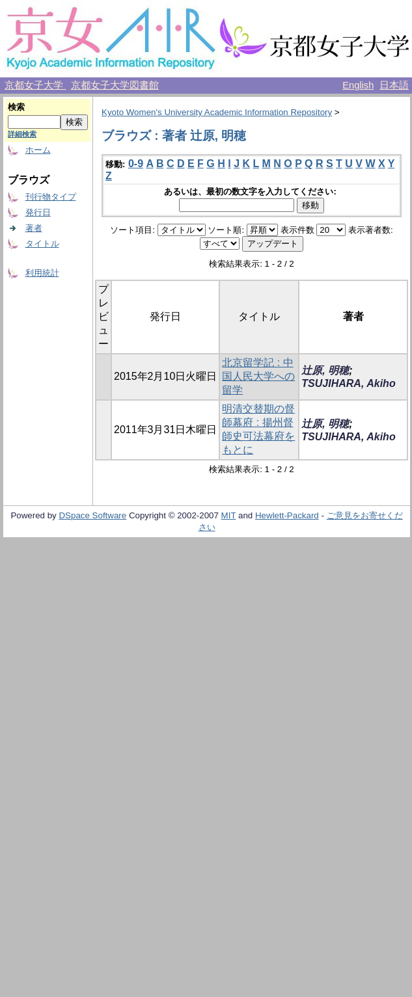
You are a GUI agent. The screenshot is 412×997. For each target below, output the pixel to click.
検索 (16, 107)
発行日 (38, 212)
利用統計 (42, 273)
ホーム (38, 150)
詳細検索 (22, 134)
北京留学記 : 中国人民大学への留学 (258, 376)
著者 (33, 228)
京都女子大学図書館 (115, 85)
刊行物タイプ (50, 197)
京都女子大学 (35, 85)
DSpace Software (92, 515)
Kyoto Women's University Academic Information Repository (217, 112)
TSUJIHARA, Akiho (348, 383)
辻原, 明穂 (325, 370)
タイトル (42, 243)
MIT (228, 515)
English (358, 85)
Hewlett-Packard (287, 515)
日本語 (394, 85)
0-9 (135, 163)
